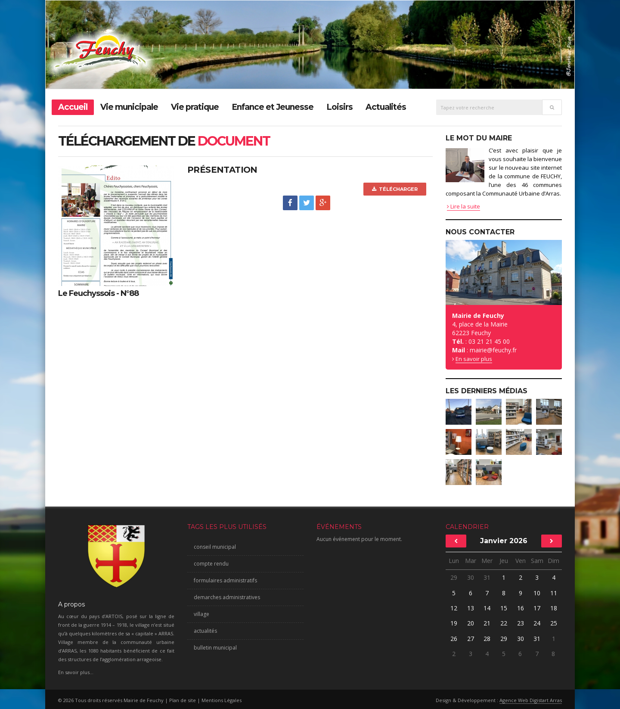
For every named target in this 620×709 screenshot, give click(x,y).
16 (520, 608)
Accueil (72, 107)
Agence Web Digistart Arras (530, 700)
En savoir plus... (75, 672)
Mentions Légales (222, 700)
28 (487, 638)
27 (470, 638)
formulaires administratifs (225, 580)
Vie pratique (195, 107)
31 (487, 577)
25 (553, 623)
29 (453, 577)
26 (453, 638)
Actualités (386, 107)
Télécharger (395, 189)
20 (470, 623)
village (201, 614)
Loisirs (339, 107)
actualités (205, 630)
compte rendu (211, 563)
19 (453, 623)
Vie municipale (129, 107)
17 (536, 608)
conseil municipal (215, 546)
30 (470, 577)
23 (520, 623)
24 (536, 623)
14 (487, 608)
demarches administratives (227, 597)
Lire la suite (463, 206)
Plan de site (182, 700)
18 (553, 608)
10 (536, 593)
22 (503, 623)
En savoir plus (474, 359)
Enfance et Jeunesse (272, 107)
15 (503, 608)
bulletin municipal (215, 647)
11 (553, 593)
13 (470, 608)
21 (487, 623)
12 (453, 608)
